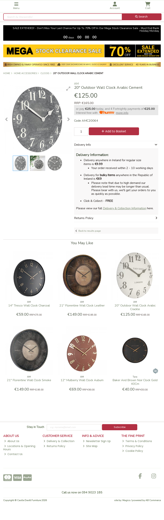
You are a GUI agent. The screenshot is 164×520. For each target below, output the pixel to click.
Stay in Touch (35, 427)
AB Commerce (153, 500)
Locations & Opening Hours (19, 447)
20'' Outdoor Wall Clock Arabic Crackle (135, 307)
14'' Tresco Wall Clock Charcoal (29, 305)
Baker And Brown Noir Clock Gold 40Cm (135, 382)
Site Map (90, 446)
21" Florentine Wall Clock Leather (82, 305)
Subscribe (119, 427)
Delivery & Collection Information (124, 208)
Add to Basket (114, 131)
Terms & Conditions (137, 441)
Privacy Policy (132, 446)
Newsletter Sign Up (97, 441)
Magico (126, 500)
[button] (68, 89)
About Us (11, 441)
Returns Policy (54, 446)
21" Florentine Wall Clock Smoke (29, 380)
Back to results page (89, 230)
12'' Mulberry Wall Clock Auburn (82, 380)
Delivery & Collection (59, 441)
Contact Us (13, 454)
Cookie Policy (132, 451)
